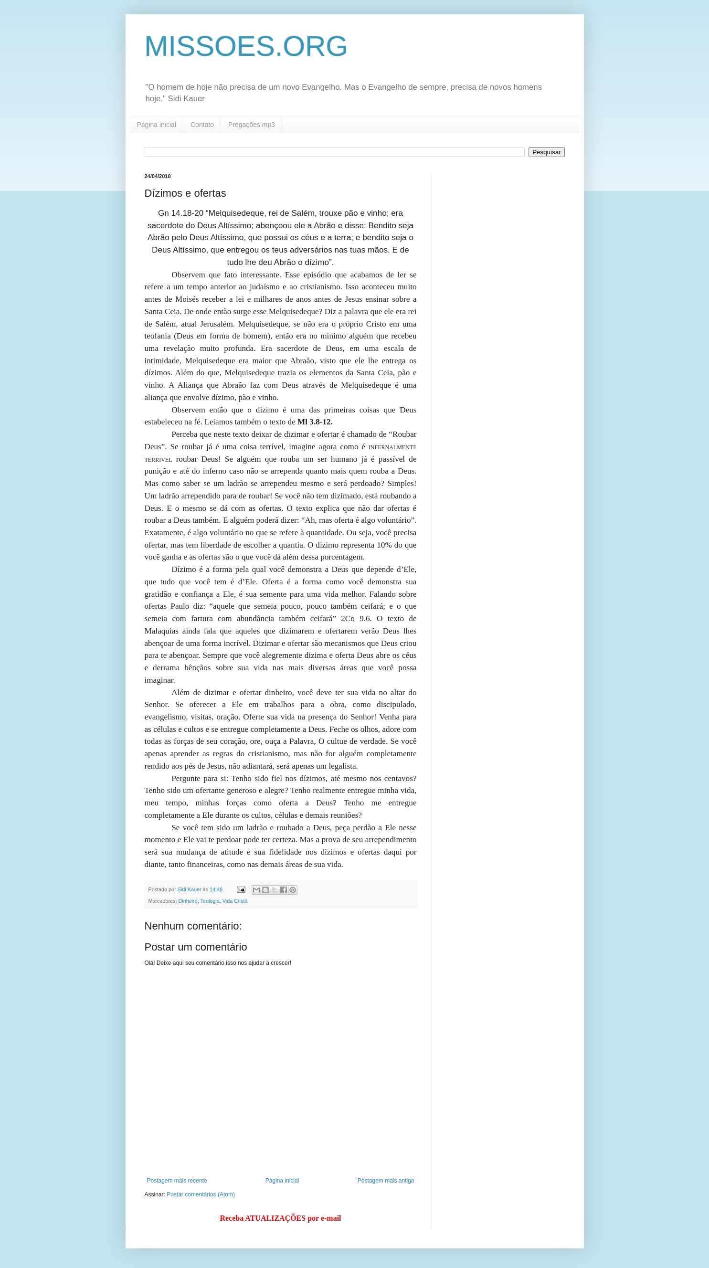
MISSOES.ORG (247, 46)
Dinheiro (188, 901)
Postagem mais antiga (386, 1180)
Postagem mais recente (177, 1180)
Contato (202, 124)
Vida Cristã (235, 901)
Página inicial (157, 124)
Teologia (210, 901)
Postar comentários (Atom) (201, 1194)
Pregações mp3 (251, 124)
